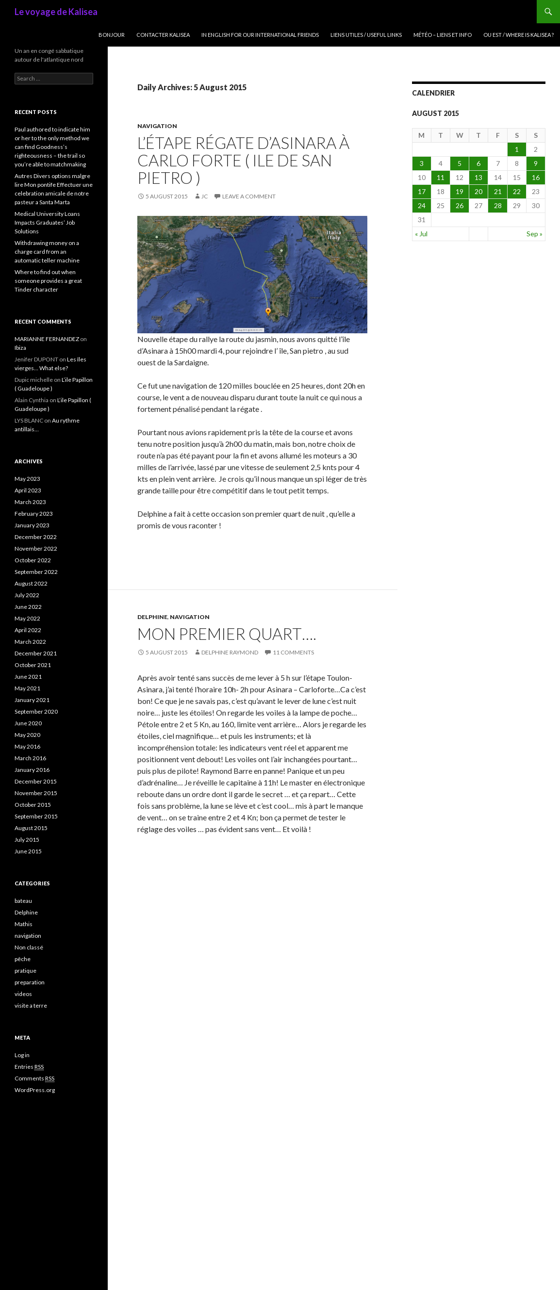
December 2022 (36, 536)
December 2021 (36, 653)
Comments (34, 1078)
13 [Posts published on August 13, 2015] (478, 177)
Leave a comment (249, 196)
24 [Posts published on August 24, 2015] (422, 205)
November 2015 (36, 793)
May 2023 (27, 478)
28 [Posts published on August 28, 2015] (498, 205)
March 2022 (30, 641)
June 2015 (28, 851)
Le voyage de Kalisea (56, 11)
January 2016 (32, 769)
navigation (157, 126)
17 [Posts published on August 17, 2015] (422, 191)
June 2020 (28, 723)
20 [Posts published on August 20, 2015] (478, 191)
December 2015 (36, 781)
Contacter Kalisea (163, 35)
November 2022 (36, 548)
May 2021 (27, 688)
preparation (30, 982)
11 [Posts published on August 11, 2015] (441, 177)
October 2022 (33, 560)
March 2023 (30, 502)
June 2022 (28, 606)
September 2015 (36, 816)
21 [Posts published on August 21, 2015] (498, 191)
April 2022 (28, 630)
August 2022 (31, 583)
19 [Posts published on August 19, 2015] (459, 191)
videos (23, 993)
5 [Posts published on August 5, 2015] (459, 163)
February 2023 (34, 513)
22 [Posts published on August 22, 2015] (517, 191)
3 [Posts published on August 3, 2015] (422, 163)
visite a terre (31, 1005)
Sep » (535, 233)
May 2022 (27, 618)
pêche (23, 959)
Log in (22, 1055)
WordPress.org (35, 1090)
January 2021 (32, 699)
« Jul (421, 233)
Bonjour (112, 35)
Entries (29, 1067)
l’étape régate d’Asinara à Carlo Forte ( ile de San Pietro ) (243, 160)
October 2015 (33, 804)
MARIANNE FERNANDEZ (47, 339)
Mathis (24, 924)
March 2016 (30, 758)
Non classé (29, 947)
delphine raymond (229, 652)
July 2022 (27, 595)
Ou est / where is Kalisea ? (518, 35)
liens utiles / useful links (366, 35)
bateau (23, 900)
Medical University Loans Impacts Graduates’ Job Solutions (47, 222)
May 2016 (27, 746)
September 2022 (36, 571)
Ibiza (20, 347)
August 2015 (31, 828)
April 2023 (28, 490)
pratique (25, 970)
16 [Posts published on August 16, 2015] (536, 177)
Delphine (152, 617)
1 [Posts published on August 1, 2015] (517, 149)
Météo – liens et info (442, 35)
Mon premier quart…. (226, 633)
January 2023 (32, 525)
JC (204, 196)
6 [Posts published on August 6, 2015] (478, 163)
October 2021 (33, 665)
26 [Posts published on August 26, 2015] (459, 205)
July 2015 (27, 839)
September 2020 (36, 711)
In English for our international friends (260, 35)
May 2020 (27, 734)
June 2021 (28, 676)
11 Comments (293, 652)
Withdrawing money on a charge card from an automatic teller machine (47, 251)
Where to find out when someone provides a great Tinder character (48, 280)
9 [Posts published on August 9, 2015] (536, 163)
